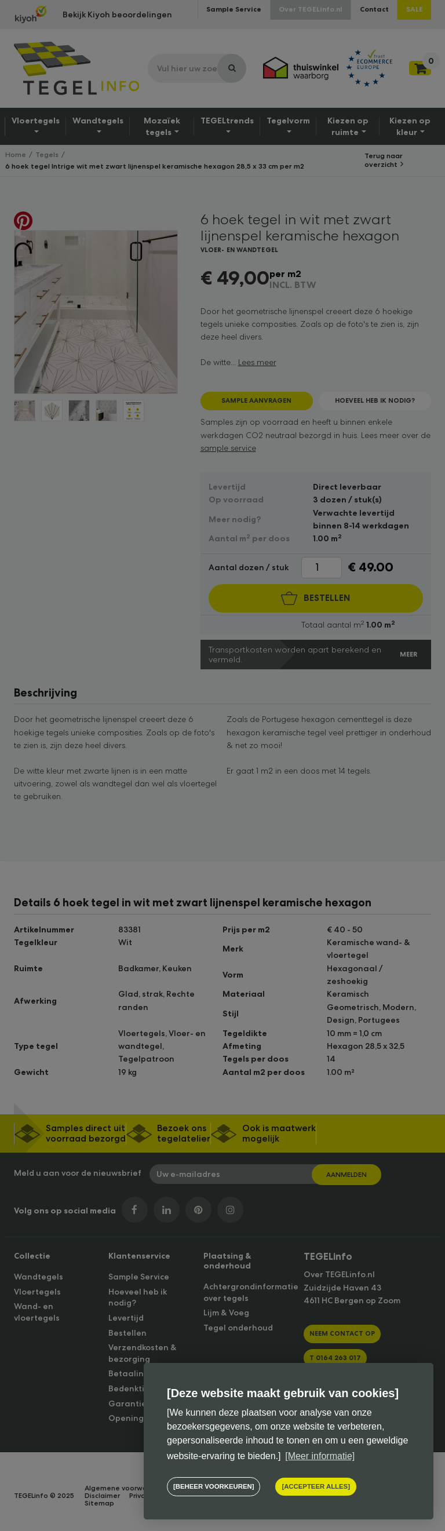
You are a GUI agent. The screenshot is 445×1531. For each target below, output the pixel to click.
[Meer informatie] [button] (320, 1456)
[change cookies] (213, 1486)
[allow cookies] (315, 1487)
